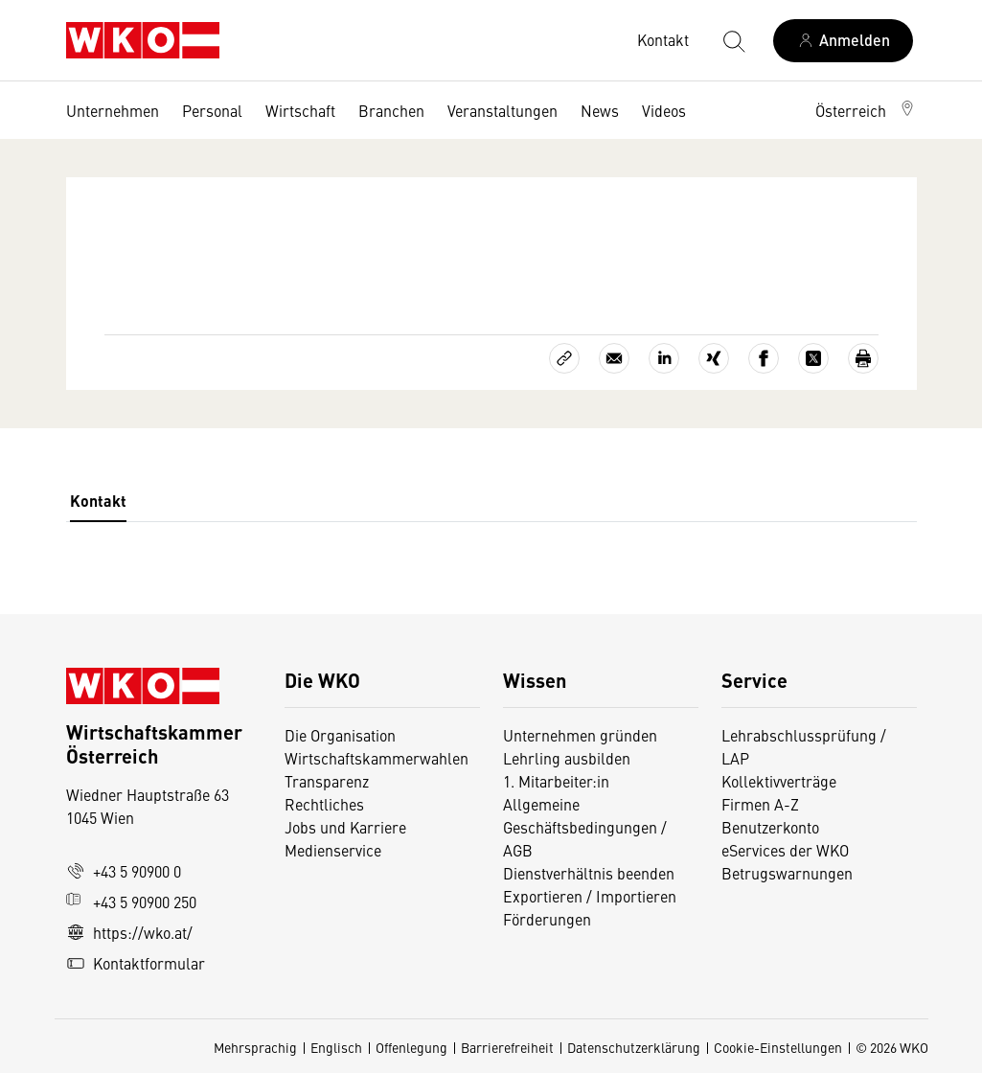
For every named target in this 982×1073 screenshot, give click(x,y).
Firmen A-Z (760, 803)
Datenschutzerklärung (633, 1047)
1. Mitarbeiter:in (556, 780)
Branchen (391, 110)
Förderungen (547, 918)
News (600, 110)
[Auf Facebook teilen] (763, 358)
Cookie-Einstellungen (778, 1047)
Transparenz (327, 780)
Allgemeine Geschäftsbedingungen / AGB (585, 826)
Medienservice (333, 849)
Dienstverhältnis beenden (588, 872)
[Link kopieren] (564, 358)
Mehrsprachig (255, 1047)
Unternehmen (112, 110)
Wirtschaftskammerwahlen (376, 757)
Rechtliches (324, 803)
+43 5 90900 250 (131, 901)
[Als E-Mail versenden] (614, 358)
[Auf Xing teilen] (713, 358)
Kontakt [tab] (98, 501)
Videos (664, 110)
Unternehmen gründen (580, 734)
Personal (212, 110)
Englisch (336, 1047)
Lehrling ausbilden (566, 757)
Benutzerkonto (770, 826)
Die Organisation (340, 734)
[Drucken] (863, 358)
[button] (866, 110)
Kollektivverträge (778, 780)
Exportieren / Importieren (589, 895)
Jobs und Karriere (345, 826)
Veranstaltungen (502, 110)
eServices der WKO (785, 849)
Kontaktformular (135, 962)
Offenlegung (411, 1047)
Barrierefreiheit (507, 1047)
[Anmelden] (843, 40)
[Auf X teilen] (813, 358)
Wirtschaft (300, 110)
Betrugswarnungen (788, 872)
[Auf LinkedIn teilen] (664, 358)
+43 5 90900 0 (123, 870)
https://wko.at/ (129, 932)
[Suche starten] (733, 40)
